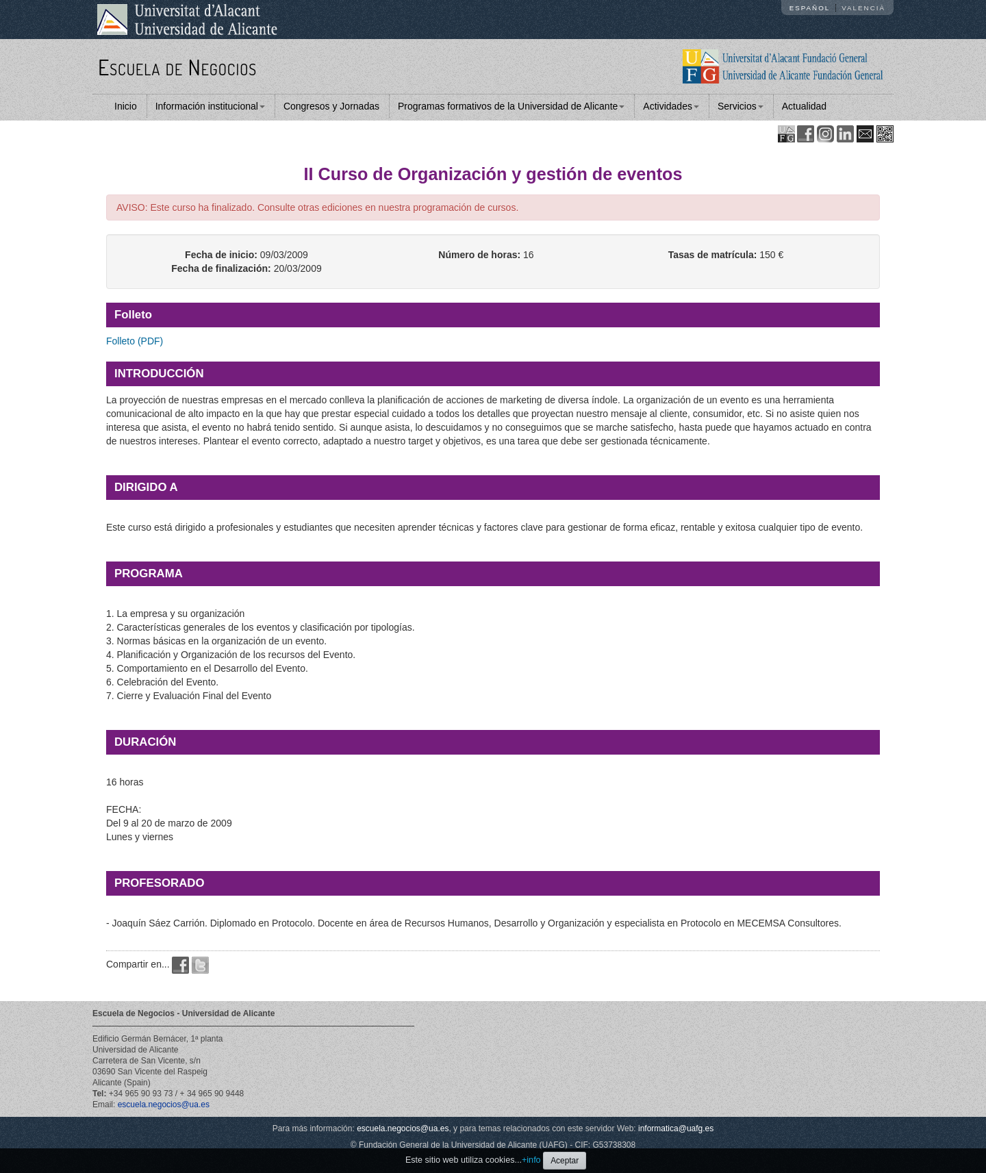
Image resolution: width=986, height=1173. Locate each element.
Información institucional (210, 106)
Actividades (671, 106)
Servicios (740, 106)
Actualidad (804, 106)
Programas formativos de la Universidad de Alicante (511, 106)
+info (531, 1160)
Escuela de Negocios (177, 67)
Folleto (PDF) (134, 341)
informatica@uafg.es (675, 1128)
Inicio (125, 106)
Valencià (863, 8)
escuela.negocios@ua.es (164, 1104)
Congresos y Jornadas (331, 106)
